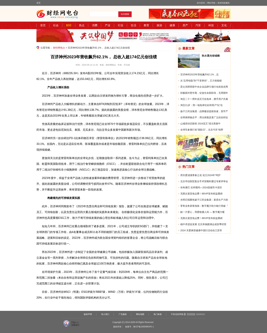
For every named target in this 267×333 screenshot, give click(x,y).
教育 (146, 25)
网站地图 (140, 314)
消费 (94, 25)
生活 (133, 25)
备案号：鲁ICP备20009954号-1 (139, 327)
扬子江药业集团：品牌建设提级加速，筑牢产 (204, 111)
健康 (172, 25)
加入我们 (105, 314)
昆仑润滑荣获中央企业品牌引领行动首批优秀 (204, 86)
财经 (69, 25)
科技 (211, 25)
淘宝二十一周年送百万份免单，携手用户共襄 (204, 99)
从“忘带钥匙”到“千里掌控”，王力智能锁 (201, 80)
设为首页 (201, 3)
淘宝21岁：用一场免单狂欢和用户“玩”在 (201, 105)
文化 (224, 25)
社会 (56, 25)
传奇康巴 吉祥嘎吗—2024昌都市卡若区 (201, 187)
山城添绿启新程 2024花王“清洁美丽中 (200, 123)
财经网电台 (59, 47)
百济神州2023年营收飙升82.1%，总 (199, 74)
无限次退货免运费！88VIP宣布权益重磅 (201, 193)
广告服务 (123, 314)
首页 (38, 3)
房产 (185, 25)
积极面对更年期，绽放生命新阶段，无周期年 (204, 93)
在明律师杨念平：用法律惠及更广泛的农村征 (204, 117)
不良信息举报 (177, 314)
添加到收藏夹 (223, 3)
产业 (107, 25)
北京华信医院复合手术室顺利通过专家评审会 (204, 181)
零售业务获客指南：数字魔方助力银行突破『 (204, 206)
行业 (120, 25)
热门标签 (158, 314)
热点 (81, 25)
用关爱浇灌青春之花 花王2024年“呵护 (200, 175)
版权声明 (88, 314)
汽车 (198, 25)
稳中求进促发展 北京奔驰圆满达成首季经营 (203, 224)
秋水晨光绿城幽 (211, 55)
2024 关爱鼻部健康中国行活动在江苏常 (201, 230)
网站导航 (211, 3)
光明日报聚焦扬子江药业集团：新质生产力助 (204, 199)
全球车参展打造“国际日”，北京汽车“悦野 (201, 129)
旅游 (159, 25)
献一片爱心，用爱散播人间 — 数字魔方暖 (202, 212)
